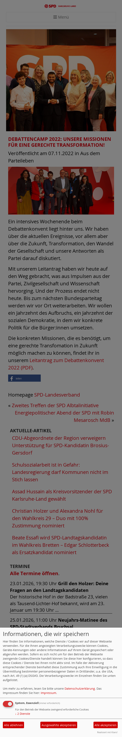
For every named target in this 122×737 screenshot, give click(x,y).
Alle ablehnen (13, 725)
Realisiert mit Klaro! (107, 732)
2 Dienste (22, 714)
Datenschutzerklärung (80, 688)
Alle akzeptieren (106, 725)
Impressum (48, 693)
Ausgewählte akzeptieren (59, 725)
